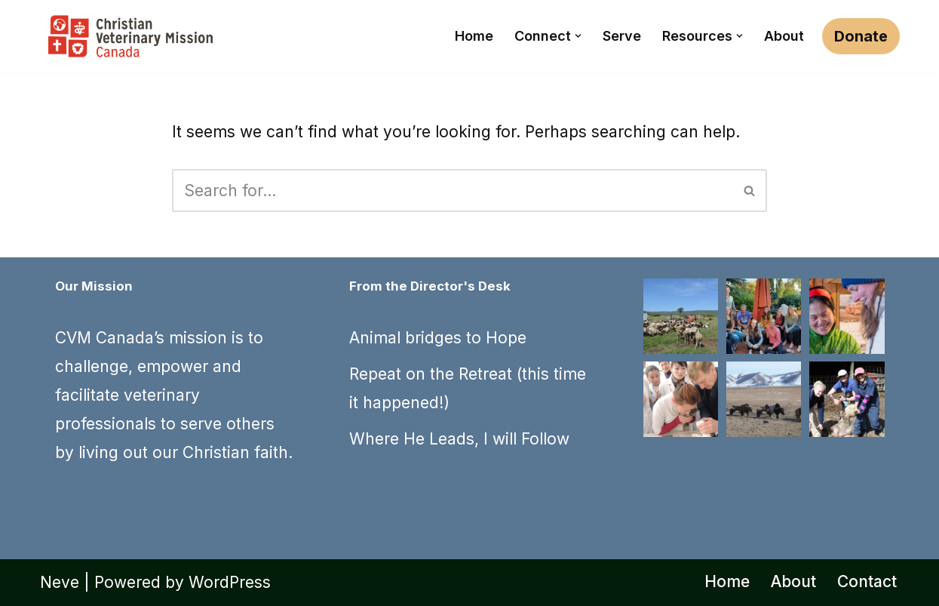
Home (474, 36)
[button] (578, 35)
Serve (622, 36)
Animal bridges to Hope (437, 337)
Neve (59, 582)
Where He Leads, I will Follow (459, 438)
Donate (861, 36)
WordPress (230, 582)
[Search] (452, 190)
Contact (867, 581)
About (784, 36)
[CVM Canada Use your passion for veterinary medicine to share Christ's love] (130, 36)
